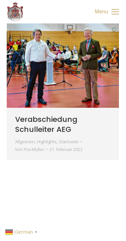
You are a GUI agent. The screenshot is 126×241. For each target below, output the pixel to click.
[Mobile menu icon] (106, 11)
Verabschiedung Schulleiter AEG (46, 124)
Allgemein (25, 142)
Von (29, 149)
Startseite (69, 142)
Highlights (47, 142)
